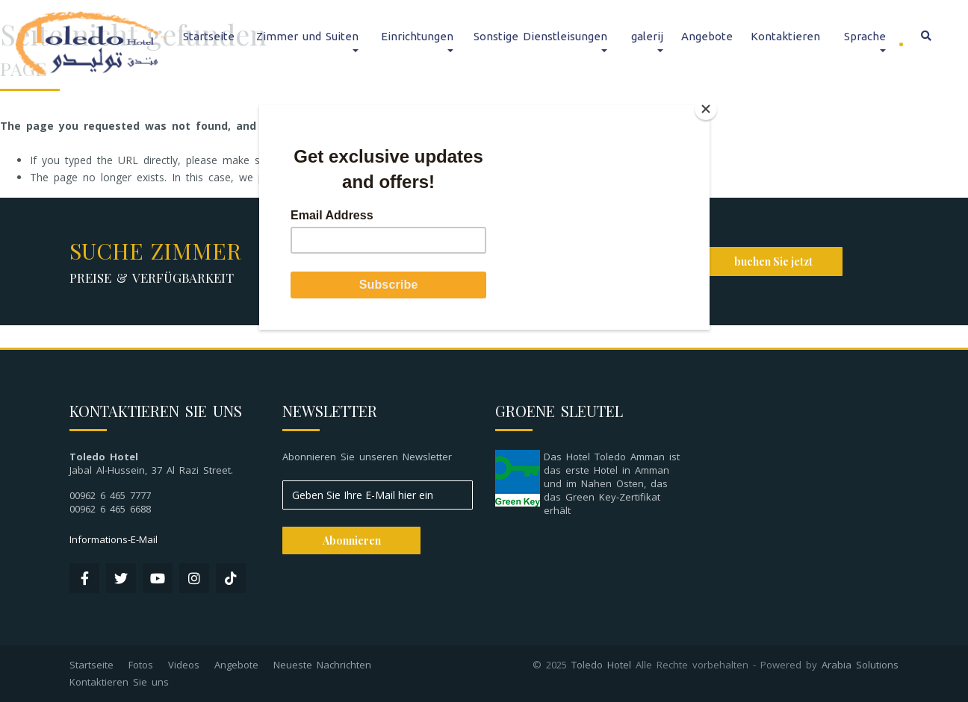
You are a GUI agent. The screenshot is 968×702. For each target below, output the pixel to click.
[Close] (706, 109)
